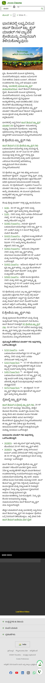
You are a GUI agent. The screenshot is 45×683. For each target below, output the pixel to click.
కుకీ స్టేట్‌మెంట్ (33, 651)
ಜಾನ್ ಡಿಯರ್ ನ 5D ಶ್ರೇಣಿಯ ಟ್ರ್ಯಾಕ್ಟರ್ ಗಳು (20, 145)
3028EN (8, 443)
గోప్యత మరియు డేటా (22, 651)
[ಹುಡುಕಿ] (22, 8)
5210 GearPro (10, 350)
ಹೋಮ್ (5, 15)
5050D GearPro (11, 277)
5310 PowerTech (12, 363)
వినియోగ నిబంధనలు (15, 655)
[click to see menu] (18, 7)
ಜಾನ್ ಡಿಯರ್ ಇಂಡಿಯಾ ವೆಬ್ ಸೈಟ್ (16, 519)
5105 (6, 214)
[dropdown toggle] (14, 15)
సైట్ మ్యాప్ (11, 651)
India (22, 644)
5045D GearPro (11, 264)
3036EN (8, 449)
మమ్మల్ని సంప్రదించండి (29, 655)
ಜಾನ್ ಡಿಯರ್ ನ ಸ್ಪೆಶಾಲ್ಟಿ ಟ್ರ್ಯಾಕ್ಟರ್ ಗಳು (18, 405)
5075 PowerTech (12, 388)
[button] (10, 673)
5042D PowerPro (12, 236)
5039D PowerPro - (13, 224)
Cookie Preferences (22, 659)
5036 (6, 208)
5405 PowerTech (12, 372)
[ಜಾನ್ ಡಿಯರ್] (13, 3)
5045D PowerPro (12, 249)
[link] (14, 7)
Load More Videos (22, 612)
